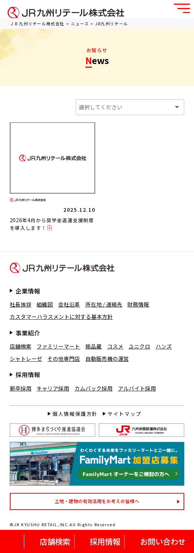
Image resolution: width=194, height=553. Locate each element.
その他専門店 (63, 358)
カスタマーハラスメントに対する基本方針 (61, 316)
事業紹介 (28, 333)
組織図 (45, 304)
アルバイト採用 (137, 388)
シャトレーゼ (26, 358)
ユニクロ (139, 346)
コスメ (115, 346)
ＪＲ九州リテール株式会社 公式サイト (66, 12)
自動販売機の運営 (107, 358)
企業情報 (28, 291)
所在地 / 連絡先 (103, 304)
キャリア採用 (53, 388)
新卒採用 (20, 388)
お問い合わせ (163, 541)
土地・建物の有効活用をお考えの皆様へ (97, 501)
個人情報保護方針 (75, 413)
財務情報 (138, 304)
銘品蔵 (93, 346)
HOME (14, 541)
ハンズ (164, 346)
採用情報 (105, 541)
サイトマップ (124, 413)
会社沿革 (69, 304)
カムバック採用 (94, 388)
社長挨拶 (20, 304)
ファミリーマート (58, 346)
